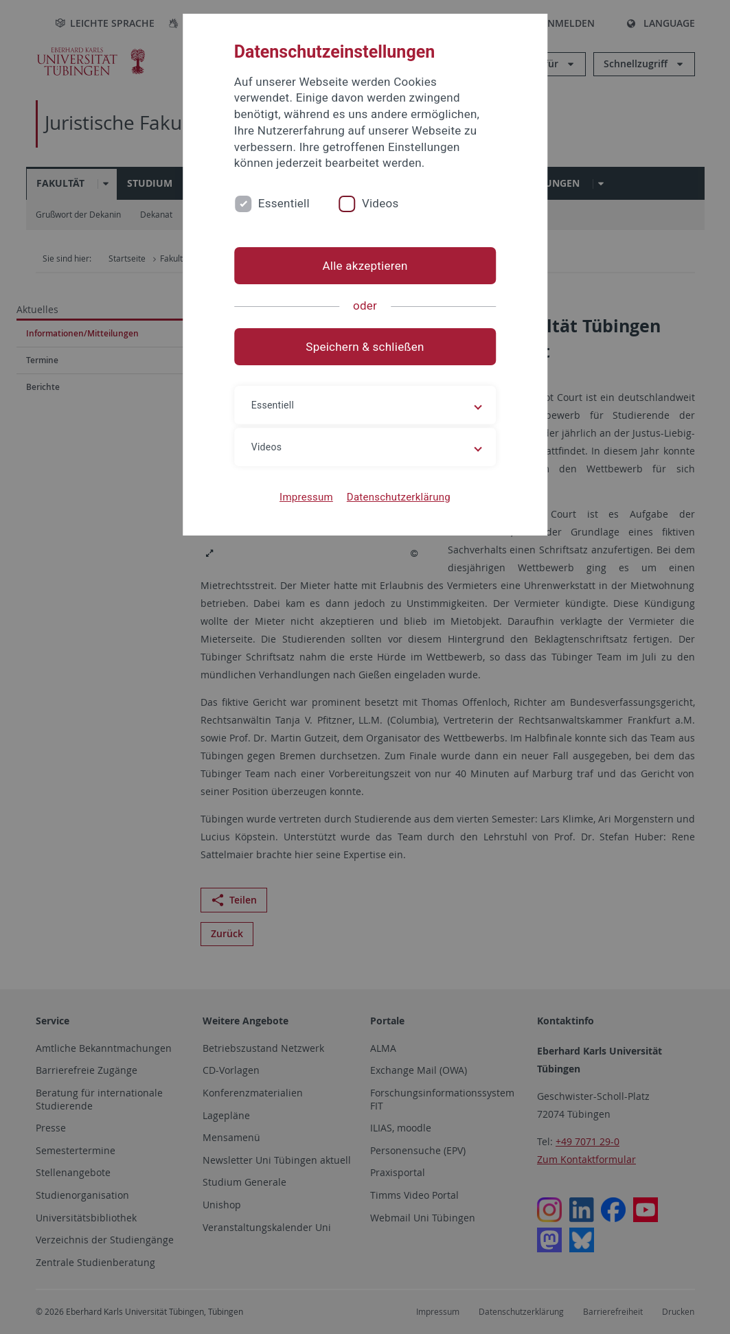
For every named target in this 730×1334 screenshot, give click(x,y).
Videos (380, 203)
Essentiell (284, 203)
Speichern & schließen (365, 347)
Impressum (306, 497)
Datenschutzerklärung (398, 497)
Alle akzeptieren (364, 266)
